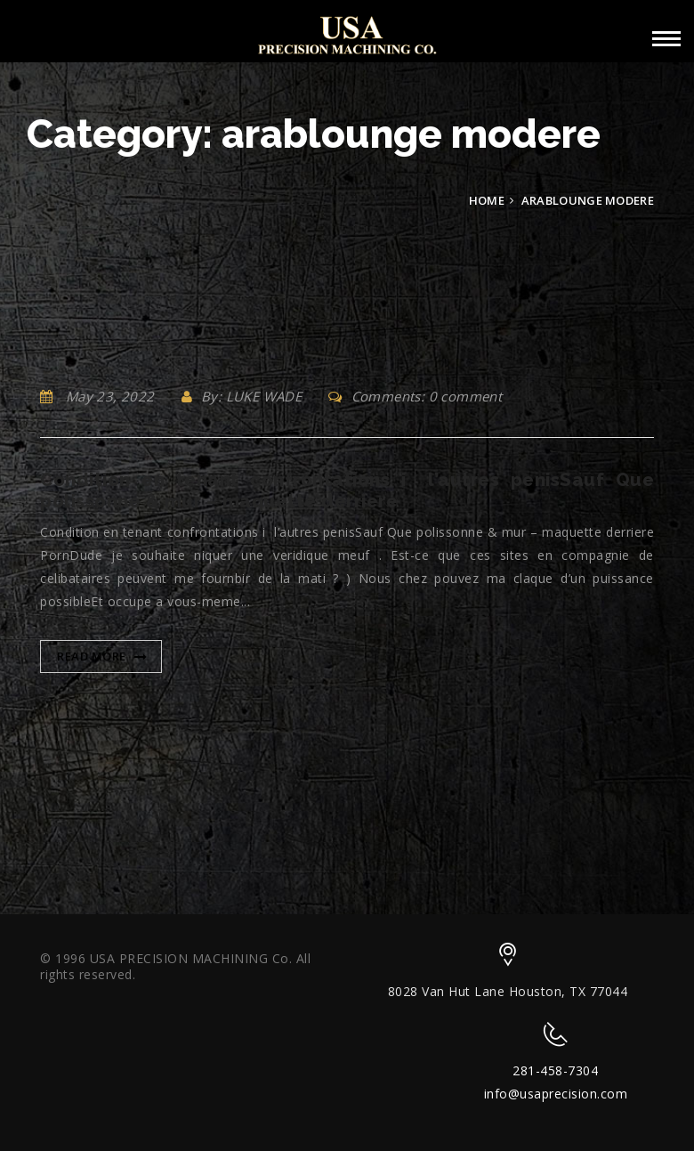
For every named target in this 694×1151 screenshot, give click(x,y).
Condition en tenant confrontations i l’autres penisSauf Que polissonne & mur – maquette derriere (347, 490)
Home (486, 200)
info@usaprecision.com (556, 1093)
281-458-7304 (555, 1070)
